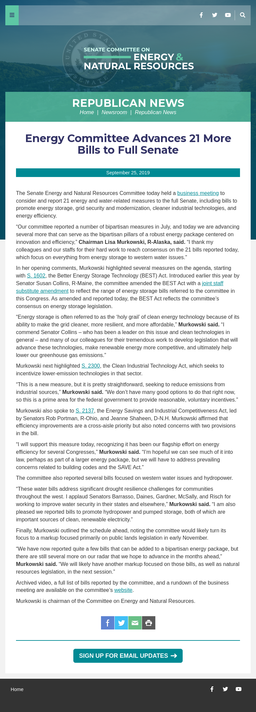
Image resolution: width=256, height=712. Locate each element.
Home (87, 112)
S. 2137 (85, 411)
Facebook (107, 622)
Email (135, 622)
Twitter (121, 622)
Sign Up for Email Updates (128, 656)
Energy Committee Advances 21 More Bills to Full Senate (128, 144)
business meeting (198, 193)
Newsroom (114, 112)
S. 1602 (36, 275)
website (123, 590)
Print (148, 622)
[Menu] (12, 15)
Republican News (128, 103)
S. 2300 (91, 366)
